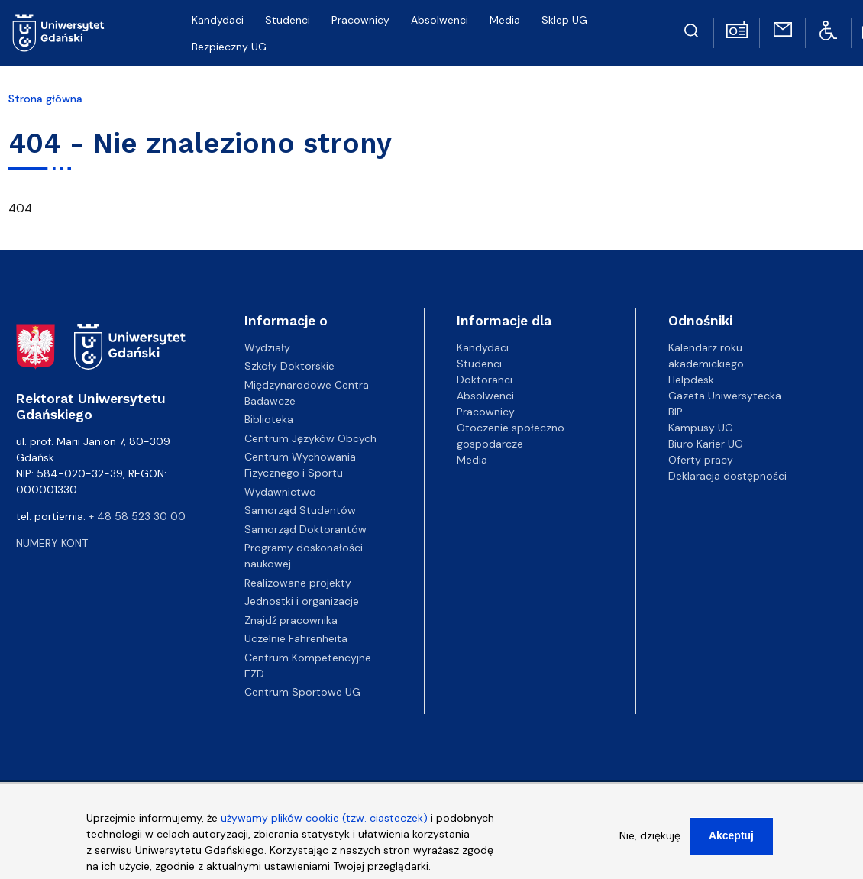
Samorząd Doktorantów (305, 529)
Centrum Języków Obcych (310, 438)
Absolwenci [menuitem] (439, 20)
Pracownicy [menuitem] (360, 20)
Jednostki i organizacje (301, 601)
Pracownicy (486, 411)
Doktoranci (484, 379)
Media (472, 460)
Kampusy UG (700, 428)
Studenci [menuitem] (287, 20)
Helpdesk (691, 379)
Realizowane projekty (297, 583)
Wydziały (267, 347)
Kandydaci (483, 347)
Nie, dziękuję (649, 841)
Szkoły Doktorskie (289, 366)
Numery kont (52, 543)
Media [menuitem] (505, 20)
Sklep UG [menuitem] (564, 20)
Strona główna (45, 98)
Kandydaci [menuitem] (218, 20)
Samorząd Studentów (300, 510)
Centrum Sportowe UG (302, 692)
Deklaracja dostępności (727, 476)
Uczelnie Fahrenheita (295, 638)
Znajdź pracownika (291, 620)
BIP (675, 411)
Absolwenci (485, 395)
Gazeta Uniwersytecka (724, 395)
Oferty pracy (700, 460)
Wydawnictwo (280, 492)
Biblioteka (268, 419)
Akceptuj (731, 841)
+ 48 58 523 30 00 (137, 516)
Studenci (479, 363)
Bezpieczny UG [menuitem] (229, 46)
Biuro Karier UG (705, 444)
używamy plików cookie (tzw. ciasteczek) (324, 823)
